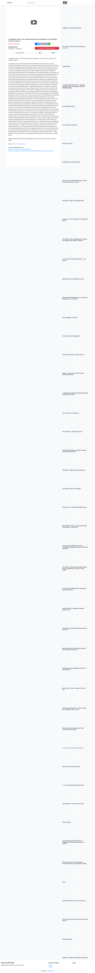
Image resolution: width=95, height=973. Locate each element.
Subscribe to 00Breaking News (47, 48)
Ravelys (9, 2)
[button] (65, 2)
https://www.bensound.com (19, 144)
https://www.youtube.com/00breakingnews (19, 149)
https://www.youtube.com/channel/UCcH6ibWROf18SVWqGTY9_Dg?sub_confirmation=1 (31, 151)
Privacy (50, 967)
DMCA (50, 965)
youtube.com (51, 971)
